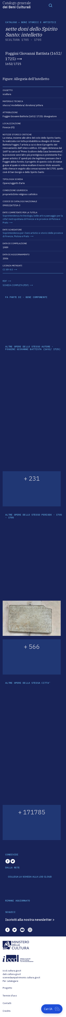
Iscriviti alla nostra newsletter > (30, 919)
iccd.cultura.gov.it (12, 970)
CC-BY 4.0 (8, 269)
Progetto (7, 987)
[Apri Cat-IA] (51, 1008)
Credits (7, 1010)
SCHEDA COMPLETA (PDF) (16, 285)
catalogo (11, 22)
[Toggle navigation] (50, 5)
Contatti (7, 1003)
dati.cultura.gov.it (12, 974)
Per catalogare (10, 981)
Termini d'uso (10, 995)
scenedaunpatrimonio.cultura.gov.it (21, 977)
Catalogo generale (17, 5)
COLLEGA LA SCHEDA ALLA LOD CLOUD (30, 876)
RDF (5, 280)
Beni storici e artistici (38, 22)
